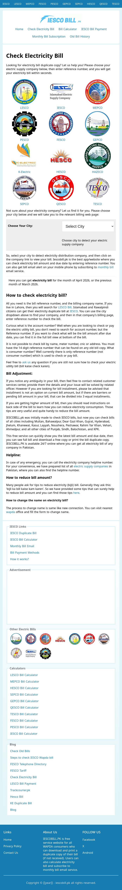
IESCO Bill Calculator (23, 540)
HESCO (91, 3)
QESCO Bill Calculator (24, 707)
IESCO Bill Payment (94, 29)
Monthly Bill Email (22, 546)
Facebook (88, 840)
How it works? (19, 559)
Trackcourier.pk (20, 790)
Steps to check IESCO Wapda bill (31, 758)
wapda (10, 512)
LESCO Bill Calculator (24, 675)
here (76, 493)
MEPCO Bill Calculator (24, 681)
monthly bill (106, 267)
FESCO (42, 3)
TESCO (116, 3)
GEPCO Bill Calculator (24, 701)
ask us (26, 362)
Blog (13, 810)
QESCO (103, 3)
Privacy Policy (12, 846)
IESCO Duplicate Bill (23, 533)
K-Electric (24, 158)
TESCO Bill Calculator (24, 714)
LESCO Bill (65, 307)
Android (87, 853)
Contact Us (11, 853)
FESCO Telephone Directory (28, 764)
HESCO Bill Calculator (24, 688)
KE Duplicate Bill (21, 803)
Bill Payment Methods (24, 553)
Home (19, 29)
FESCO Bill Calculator (24, 721)
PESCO (54, 3)
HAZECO (97, 158)
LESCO (17, 3)
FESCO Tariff (18, 771)
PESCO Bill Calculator (24, 727)
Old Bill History (80, 36)
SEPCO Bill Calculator (24, 694)
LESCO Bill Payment (23, 784)
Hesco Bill (16, 797)
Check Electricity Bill (41, 29)
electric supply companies (91, 466)
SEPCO (79, 3)
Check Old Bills (20, 751)
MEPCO (30, 3)
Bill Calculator (68, 29)
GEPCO (67, 3)
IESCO (6, 3)
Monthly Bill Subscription (48, 36)
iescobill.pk (63, 883)
